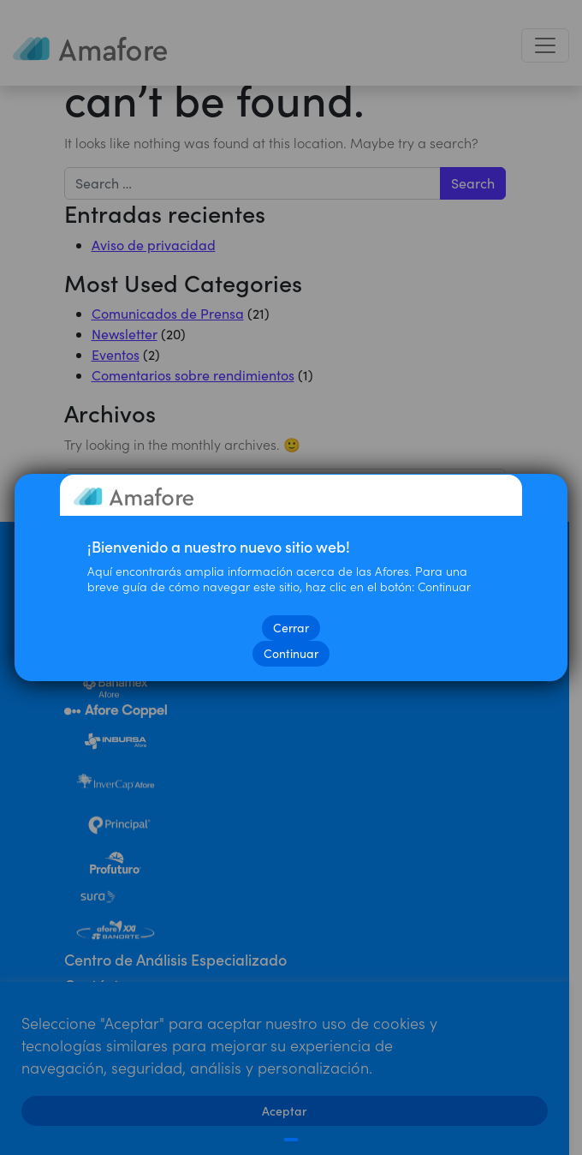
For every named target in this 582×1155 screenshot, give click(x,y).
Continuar (291, 653)
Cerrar (291, 627)
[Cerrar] (291, 1139)
